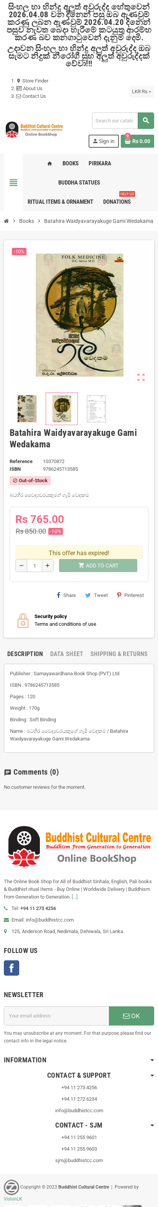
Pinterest (130, 581)
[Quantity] (34, 551)
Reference (21, 461)
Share (66, 581)
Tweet (96, 581)
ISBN (15, 469)
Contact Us (31, 96)
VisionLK (13, 1184)
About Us (29, 88)
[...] (74, 882)
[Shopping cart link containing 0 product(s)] (137, 141)
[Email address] (56, 1001)
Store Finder (32, 81)
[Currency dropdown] (141, 91)
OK (131, 1001)
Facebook (11, 953)
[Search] (123, 120)
